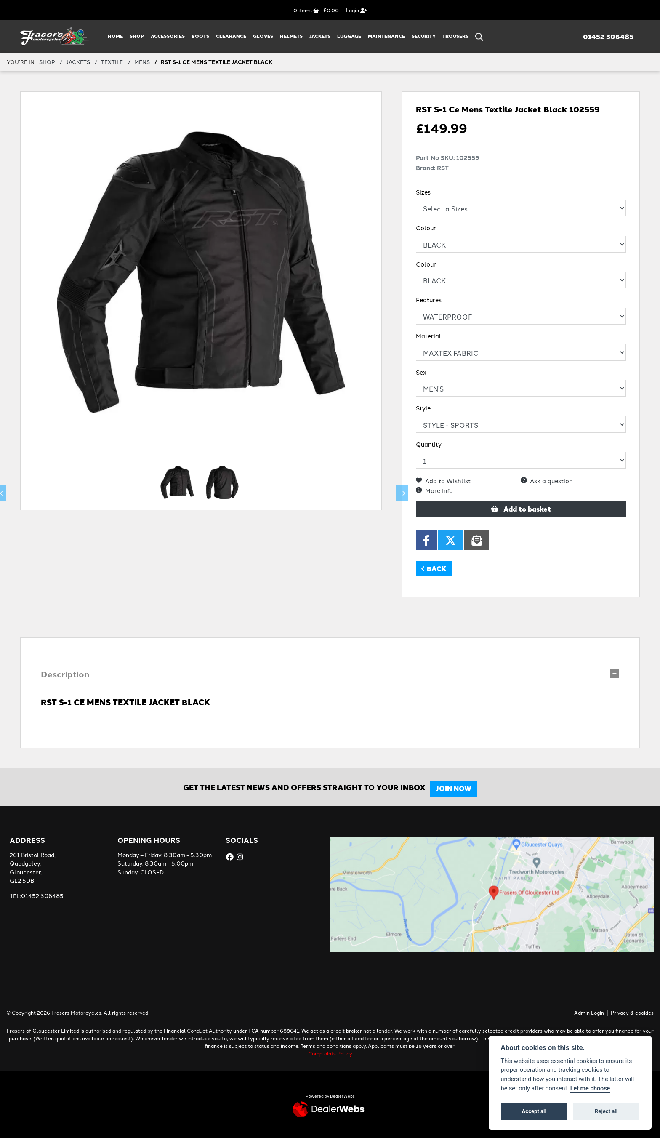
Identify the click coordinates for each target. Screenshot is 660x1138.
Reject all (606, 1111)
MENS (142, 61)
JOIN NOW (457, 788)
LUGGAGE (349, 36)
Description (65, 674)
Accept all (534, 1111)
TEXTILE (112, 61)
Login (356, 9)
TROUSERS (455, 36)
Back (434, 568)
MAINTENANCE (386, 36)
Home (115, 36)
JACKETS (319, 36)
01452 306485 (608, 37)
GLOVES (263, 36)
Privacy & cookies (632, 1012)
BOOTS (200, 36)
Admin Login (589, 1012)
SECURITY (424, 36)
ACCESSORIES (168, 36)
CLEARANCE (231, 36)
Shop (137, 36)
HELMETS (291, 36)
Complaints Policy (330, 1053)
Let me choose (590, 1088)
